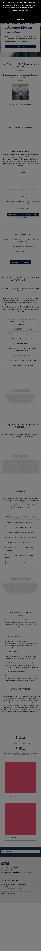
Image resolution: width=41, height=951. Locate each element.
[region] (20, 11)
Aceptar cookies (20, 19)
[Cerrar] (38, 2)
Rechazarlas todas (20, 15)
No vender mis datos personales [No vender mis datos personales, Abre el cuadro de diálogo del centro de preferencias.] (20, 10)
